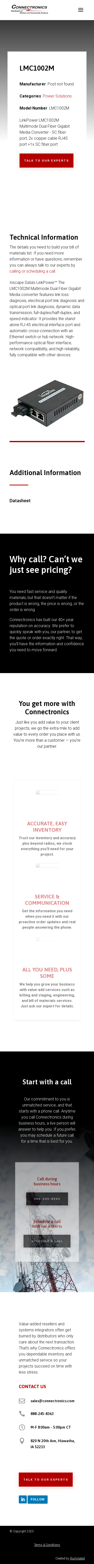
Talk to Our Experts (46, 160)
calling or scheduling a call (32, 271)
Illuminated (77, 1558)
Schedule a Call (47, 1238)
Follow (38, 1499)
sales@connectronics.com (52, 1401)
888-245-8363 (47, 1200)
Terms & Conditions (47, 1545)
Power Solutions (57, 96)
